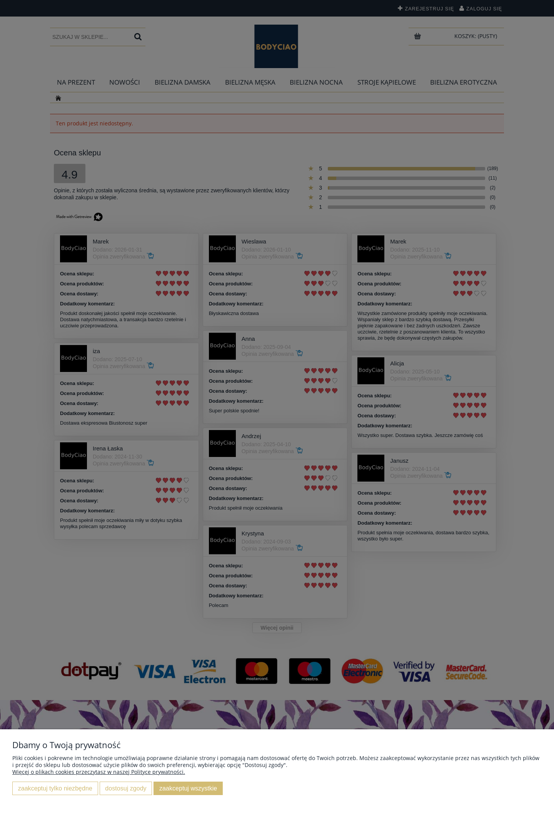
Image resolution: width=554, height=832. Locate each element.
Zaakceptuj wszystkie (188, 788)
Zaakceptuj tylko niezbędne (55, 788)
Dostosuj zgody (125, 788)
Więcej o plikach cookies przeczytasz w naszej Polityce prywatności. (98, 771)
